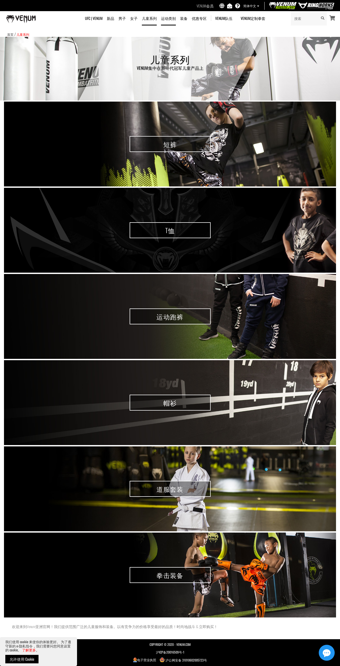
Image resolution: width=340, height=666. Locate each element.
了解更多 (29, 649)
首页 (10, 34)
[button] (251, 6)
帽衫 (170, 402)
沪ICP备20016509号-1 (170, 652)
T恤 (170, 230)
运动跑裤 (169, 316)
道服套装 (169, 489)
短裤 (170, 144)
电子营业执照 (144, 660)
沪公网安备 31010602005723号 (183, 659)
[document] (38, 651)
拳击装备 (169, 575)
